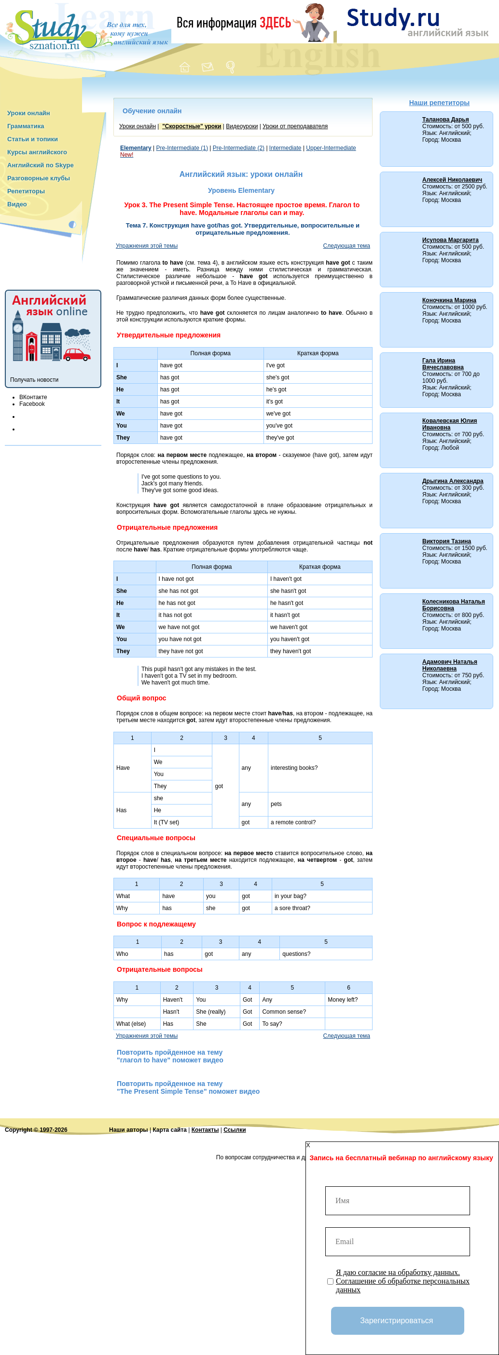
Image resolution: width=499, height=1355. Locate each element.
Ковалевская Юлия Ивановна (449, 424)
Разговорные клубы (38, 178)
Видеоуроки (242, 126)
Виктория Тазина (446, 541)
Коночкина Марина (449, 300)
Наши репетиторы (439, 103)
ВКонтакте (33, 397)
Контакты (205, 1130)
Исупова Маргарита (450, 240)
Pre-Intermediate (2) (238, 148)
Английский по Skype (40, 165)
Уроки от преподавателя (295, 126)
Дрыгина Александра (453, 481)
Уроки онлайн (28, 113)
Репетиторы (26, 191)
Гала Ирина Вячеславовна (443, 364)
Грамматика (25, 126)
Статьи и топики (32, 139)
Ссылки (234, 1130)
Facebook (32, 404)
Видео (17, 204)
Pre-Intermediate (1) (182, 148)
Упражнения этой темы (147, 245)
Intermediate (285, 148)
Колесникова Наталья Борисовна (453, 605)
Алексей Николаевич (452, 179)
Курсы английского (37, 152)
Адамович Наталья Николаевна (449, 665)
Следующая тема (346, 245)
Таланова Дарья (445, 119)
